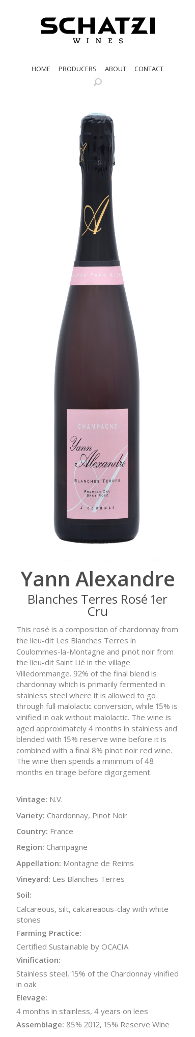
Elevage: (31, 997)
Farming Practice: (48, 933)
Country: (32, 831)
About (115, 68)
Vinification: (38, 960)
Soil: (24, 895)
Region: (30, 847)
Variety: (30, 815)
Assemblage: (40, 1024)
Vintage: (31, 799)
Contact (148, 68)
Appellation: (38, 863)
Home (41, 68)
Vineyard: (33, 879)
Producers (78, 68)
